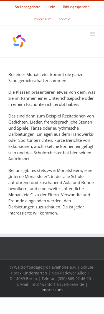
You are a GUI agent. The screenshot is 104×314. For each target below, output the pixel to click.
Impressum (52, 289)
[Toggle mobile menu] (93, 34)
